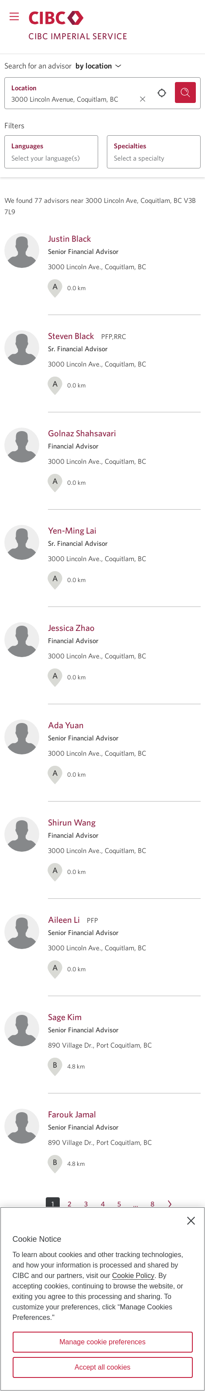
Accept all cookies (102, 1367)
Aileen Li (64, 919)
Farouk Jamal (72, 1114)
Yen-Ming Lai (72, 530)
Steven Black (71, 335)
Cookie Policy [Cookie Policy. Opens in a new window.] (133, 1275)
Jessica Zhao (71, 627)
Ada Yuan (66, 724)
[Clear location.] (143, 99)
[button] (100, 66)
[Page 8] (152, 1204)
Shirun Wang (72, 822)
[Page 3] (86, 1204)
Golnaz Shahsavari (82, 433)
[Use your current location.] (162, 93)
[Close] (191, 1221)
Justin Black (69, 238)
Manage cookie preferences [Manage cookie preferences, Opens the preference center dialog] (102, 1342)
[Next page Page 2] (170, 1204)
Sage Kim (65, 1016)
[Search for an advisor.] (185, 92)
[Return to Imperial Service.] (56, 18)
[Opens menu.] (14, 16)
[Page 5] (119, 1204)
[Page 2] (69, 1204)
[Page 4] (102, 1204)
